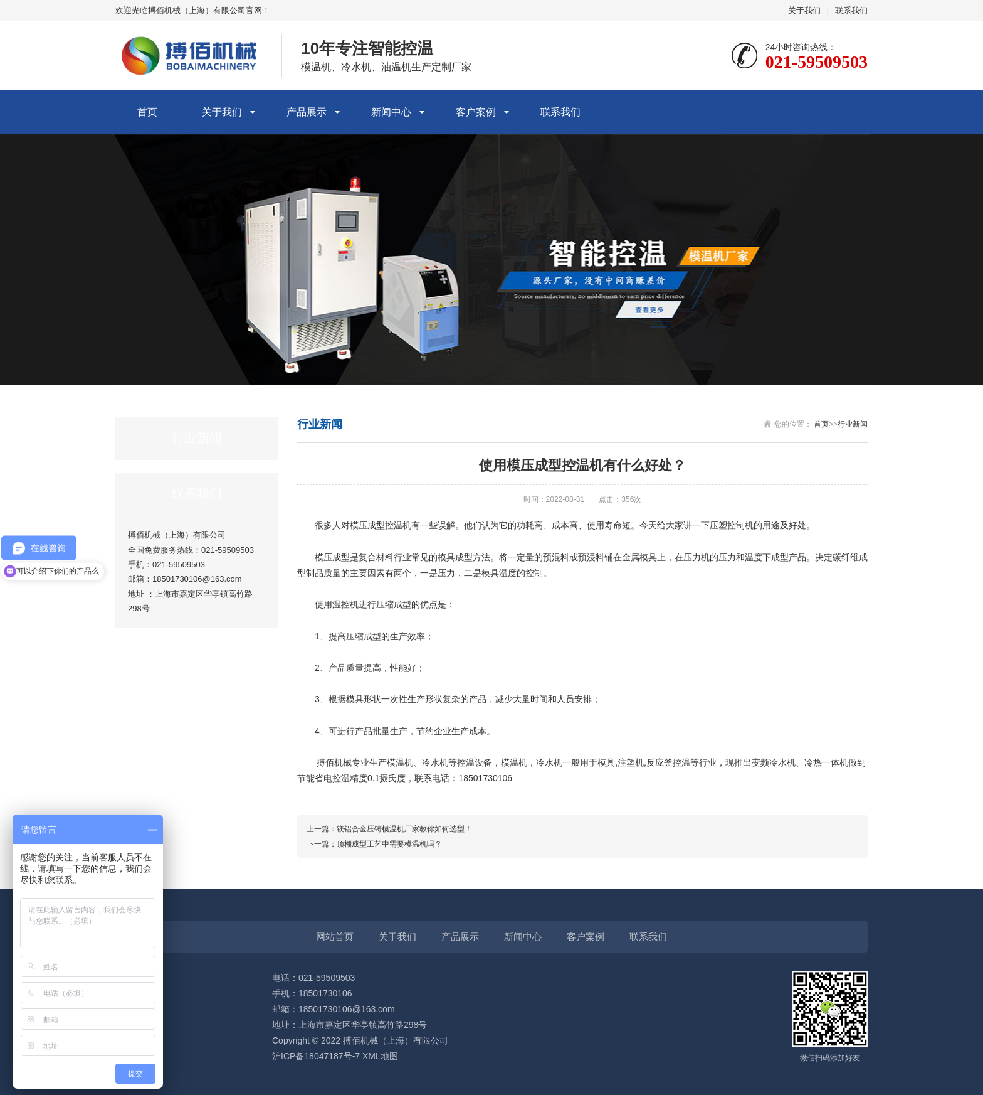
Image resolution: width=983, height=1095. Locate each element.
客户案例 (476, 112)
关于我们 (804, 10)
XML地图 (380, 1056)
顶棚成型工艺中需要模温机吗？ (389, 844)
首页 (147, 112)
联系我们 (851, 10)
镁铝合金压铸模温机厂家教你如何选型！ (404, 829)
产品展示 (306, 112)
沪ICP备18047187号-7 (316, 1056)
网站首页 (335, 936)
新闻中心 (391, 112)
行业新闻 (853, 424)
